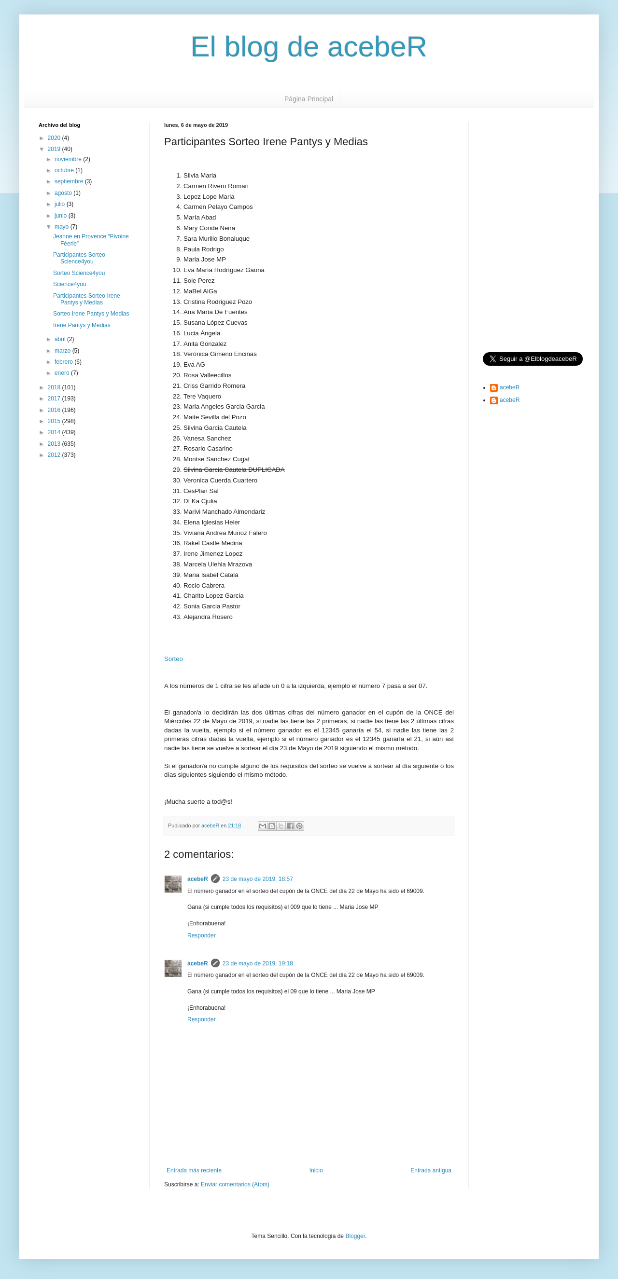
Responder (201, 935)
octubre (65, 170)
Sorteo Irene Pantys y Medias (91, 313)
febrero (64, 361)
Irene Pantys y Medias (82, 325)
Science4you (69, 284)
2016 (55, 410)
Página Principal (308, 99)
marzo (63, 350)
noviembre (69, 159)
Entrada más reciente (194, 1170)
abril (61, 339)
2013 (55, 443)
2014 (55, 432)
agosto (64, 193)
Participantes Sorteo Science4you (79, 258)
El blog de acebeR (309, 46)
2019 (55, 149)
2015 (55, 421)
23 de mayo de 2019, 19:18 (258, 963)
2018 (55, 387)
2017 (55, 398)
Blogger (355, 1236)
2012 (55, 455)
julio (61, 204)
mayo (62, 226)
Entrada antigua (430, 1170)
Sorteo (173, 658)
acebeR (197, 879)
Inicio (316, 1170)
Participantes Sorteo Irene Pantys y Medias (86, 299)
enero (63, 373)
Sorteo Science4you (79, 273)
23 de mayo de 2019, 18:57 (258, 879)
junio (62, 215)
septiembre (70, 181)
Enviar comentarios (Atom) (235, 1184)
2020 (55, 138)
